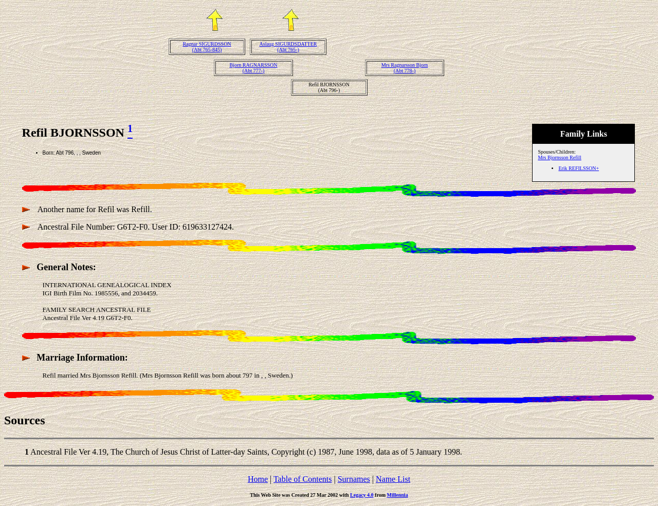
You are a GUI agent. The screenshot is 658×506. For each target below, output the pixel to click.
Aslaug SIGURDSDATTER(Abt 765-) (288, 46)
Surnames (354, 479)
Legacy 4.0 (362, 495)
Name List (393, 479)
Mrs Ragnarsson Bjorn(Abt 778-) (404, 67)
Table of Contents (302, 479)
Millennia (397, 495)
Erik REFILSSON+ (578, 168)
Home (258, 479)
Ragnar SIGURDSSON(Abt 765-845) (206, 46)
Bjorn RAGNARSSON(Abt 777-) (253, 67)
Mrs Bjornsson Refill (559, 157)
